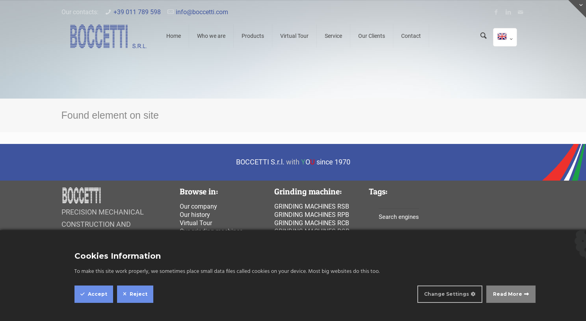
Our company (198, 206)
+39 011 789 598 (137, 12)
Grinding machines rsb (311, 206)
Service (333, 36)
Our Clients (371, 36)
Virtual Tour (294, 36)
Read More (507, 294)
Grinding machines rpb (311, 214)
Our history (195, 214)
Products (253, 36)
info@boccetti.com (202, 12)
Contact (411, 36)
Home (173, 36)
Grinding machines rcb (311, 223)
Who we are (211, 36)
